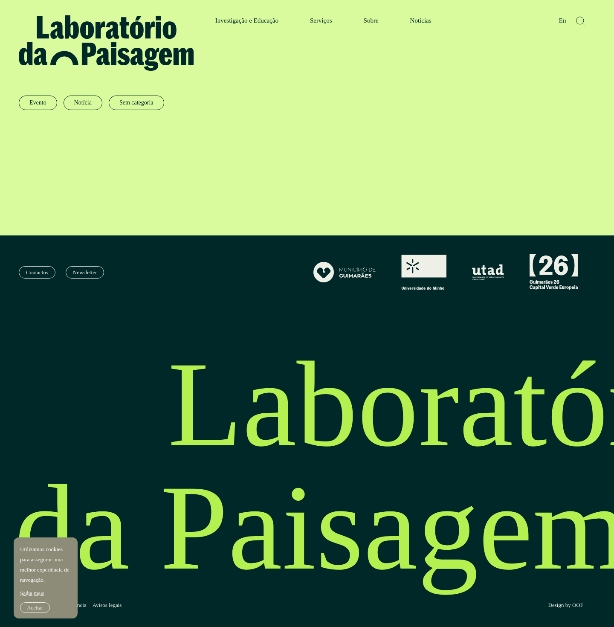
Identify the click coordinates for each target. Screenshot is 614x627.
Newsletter (85, 272)
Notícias (421, 20)
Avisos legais (107, 605)
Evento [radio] (37, 102)
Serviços (321, 20)
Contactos (37, 272)
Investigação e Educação (246, 20)
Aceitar (35, 607)
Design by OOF (565, 605)
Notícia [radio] (83, 102)
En (562, 20)
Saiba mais (32, 593)
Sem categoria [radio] (136, 102)
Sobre (371, 20)
